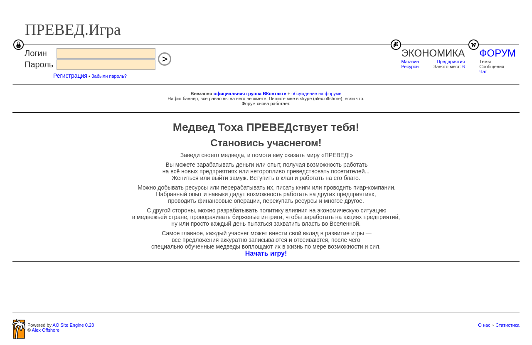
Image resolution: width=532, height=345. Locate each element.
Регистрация (70, 75)
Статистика (507, 325)
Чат (483, 71)
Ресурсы (410, 66)
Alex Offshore (45, 330)
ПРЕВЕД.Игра (73, 29)
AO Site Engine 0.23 (73, 325)
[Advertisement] (266, 287)
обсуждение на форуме (316, 93)
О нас (484, 325)
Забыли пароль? (109, 76)
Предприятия (451, 61)
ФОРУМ (497, 53)
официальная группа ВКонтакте (250, 93)
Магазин (410, 61)
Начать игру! (266, 253)
